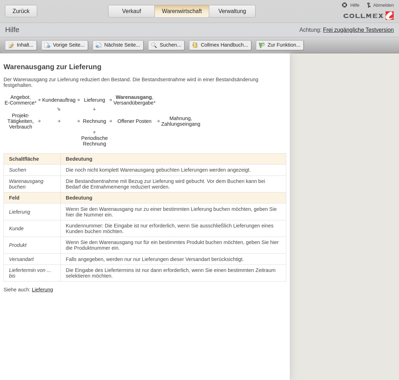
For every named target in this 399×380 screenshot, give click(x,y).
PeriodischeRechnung (94, 141)
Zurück (20, 11)
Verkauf (131, 11)
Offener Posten (134, 121)
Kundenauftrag (58, 100)
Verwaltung (232, 11)
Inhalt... (25, 45)
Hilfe (354, 5)
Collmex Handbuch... (224, 45)
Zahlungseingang (180, 124)
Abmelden (383, 5)
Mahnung (179, 118)
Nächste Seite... (122, 45)
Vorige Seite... (69, 45)
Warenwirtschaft (182, 11)
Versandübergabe (133, 103)
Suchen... (170, 45)
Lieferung (94, 100)
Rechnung (94, 121)
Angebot (19, 97)
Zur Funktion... (284, 45)
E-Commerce (20, 103)
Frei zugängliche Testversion (358, 30)
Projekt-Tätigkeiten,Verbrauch (20, 121)
